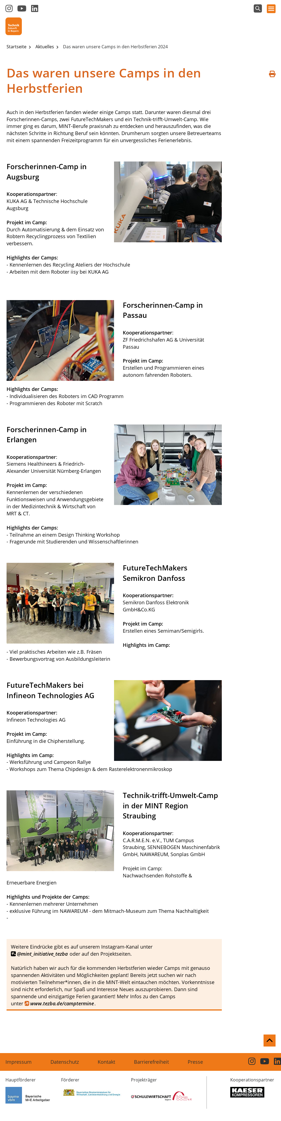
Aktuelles (45, 47)
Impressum (18, 1062)
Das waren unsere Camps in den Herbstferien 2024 (115, 47)
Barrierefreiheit (151, 1062)
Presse (195, 1062)
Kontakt (106, 1062)
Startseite (17, 47)
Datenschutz (64, 1062)
